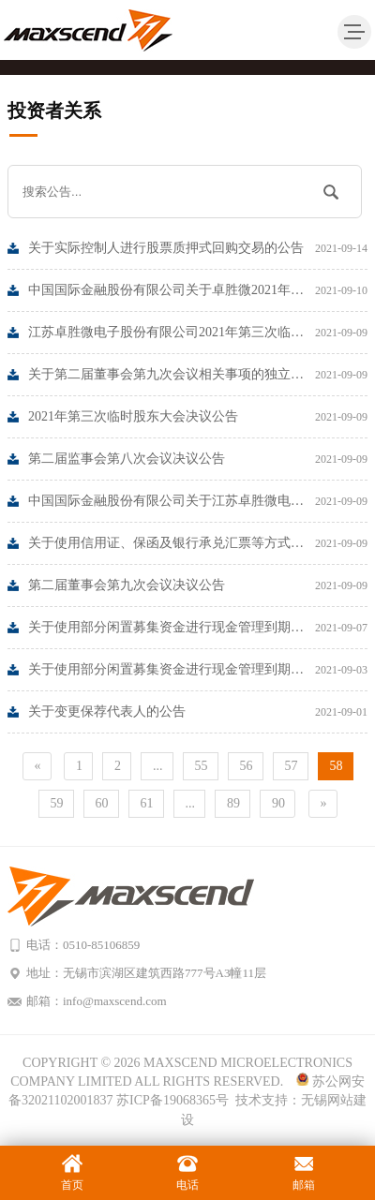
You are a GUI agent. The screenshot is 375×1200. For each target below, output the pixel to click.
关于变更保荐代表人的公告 (198, 712)
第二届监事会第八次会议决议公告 (198, 459)
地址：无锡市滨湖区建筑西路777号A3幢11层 (146, 973)
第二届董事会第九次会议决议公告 (198, 585)
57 (291, 766)
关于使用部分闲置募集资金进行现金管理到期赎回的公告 (198, 627)
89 (233, 803)
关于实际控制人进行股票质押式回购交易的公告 (198, 248)
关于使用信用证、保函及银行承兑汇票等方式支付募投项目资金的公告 (198, 543)
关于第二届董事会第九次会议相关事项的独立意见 (198, 374)
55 (201, 766)
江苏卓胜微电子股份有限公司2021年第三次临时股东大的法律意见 (198, 332)
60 (102, 803)
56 (246, 766)
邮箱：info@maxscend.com (96, 1001)
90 (278, 803)
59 (57, 803)
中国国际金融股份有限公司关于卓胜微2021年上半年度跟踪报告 (198, 290)
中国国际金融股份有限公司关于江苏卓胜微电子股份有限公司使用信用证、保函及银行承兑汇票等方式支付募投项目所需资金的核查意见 (198, 501)
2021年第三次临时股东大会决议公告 (198, 417)
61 (147, 803)
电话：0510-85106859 (83, 945)
